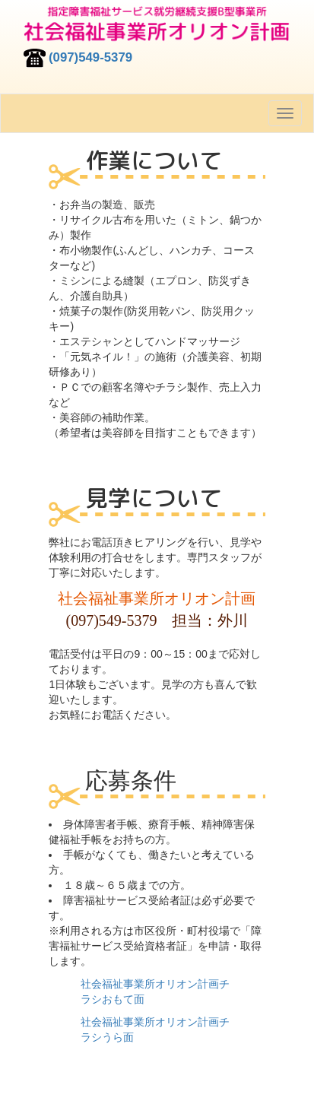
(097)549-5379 (90, 57)
